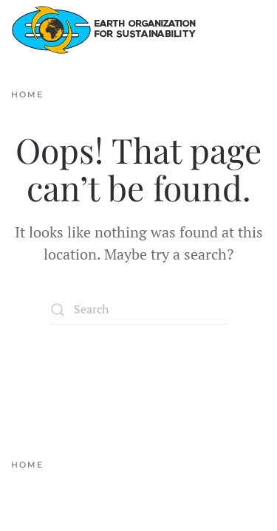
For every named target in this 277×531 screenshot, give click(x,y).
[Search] (139, 309)
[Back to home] (103, 29)
